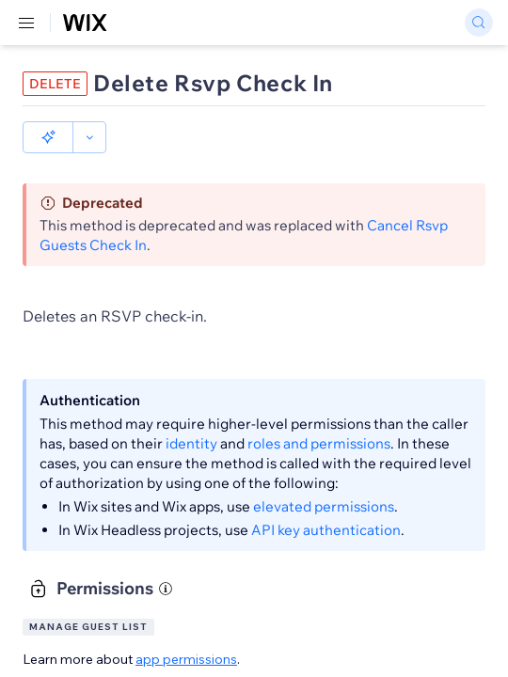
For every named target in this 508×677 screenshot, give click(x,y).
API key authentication (326, 530)
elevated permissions (323, 506)
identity (191, 443)
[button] (48, 137)
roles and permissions (318, 443)
